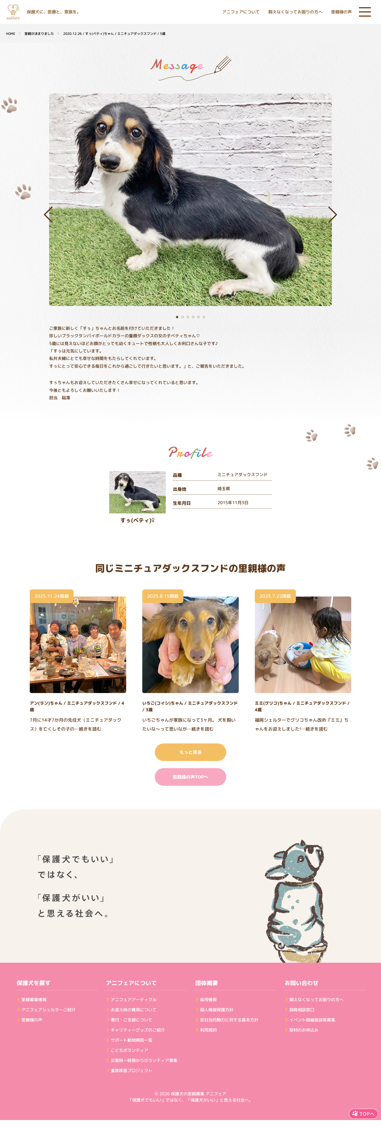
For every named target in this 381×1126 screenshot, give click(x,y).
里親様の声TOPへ (190, 777)
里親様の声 (341, 12)
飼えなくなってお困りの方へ (295, 12)
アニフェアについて (241, 12)
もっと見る (190, 752)
